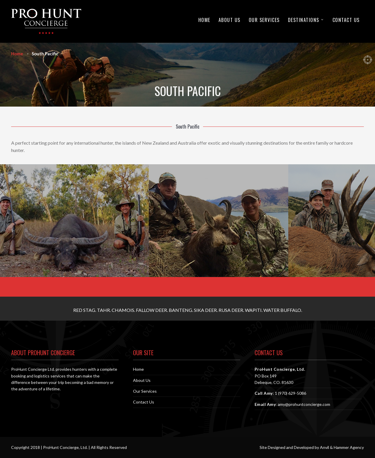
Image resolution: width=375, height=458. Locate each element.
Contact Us (346, 19)
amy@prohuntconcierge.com (304, 404)
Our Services (264, 19)
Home (204, 19)
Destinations (303, 19)
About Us (230, 19)
